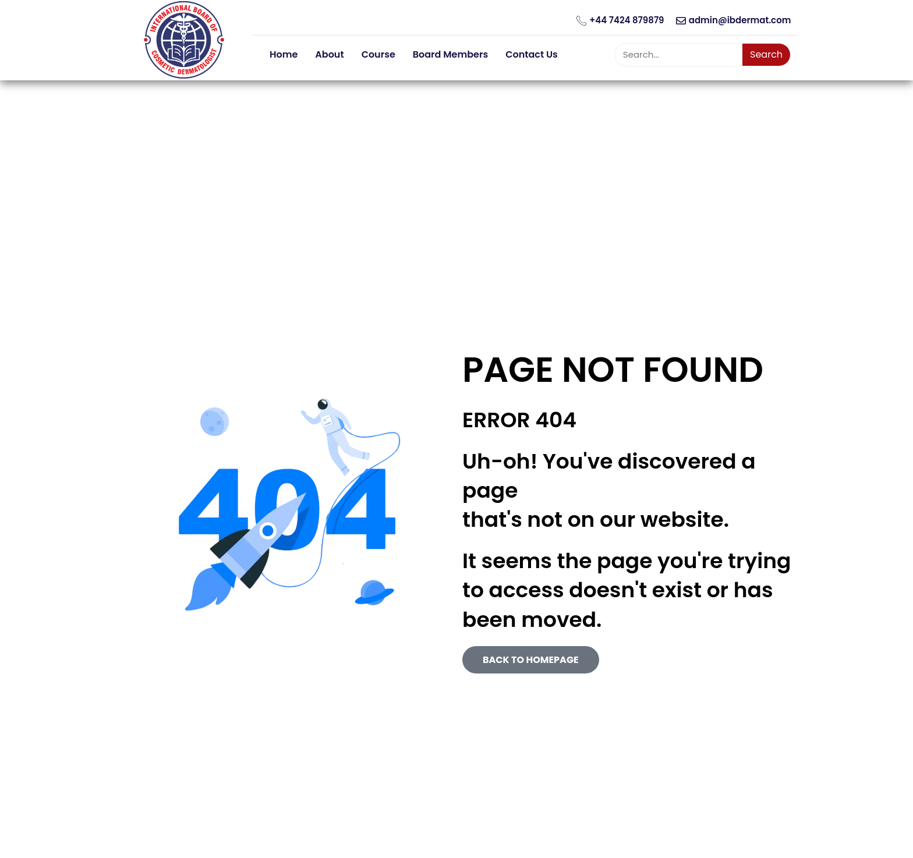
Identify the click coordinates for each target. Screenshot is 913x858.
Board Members (450, 54)
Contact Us (531, 54)
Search (766, 54)
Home (284, 54)
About (329, 54)
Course (378, 54)
